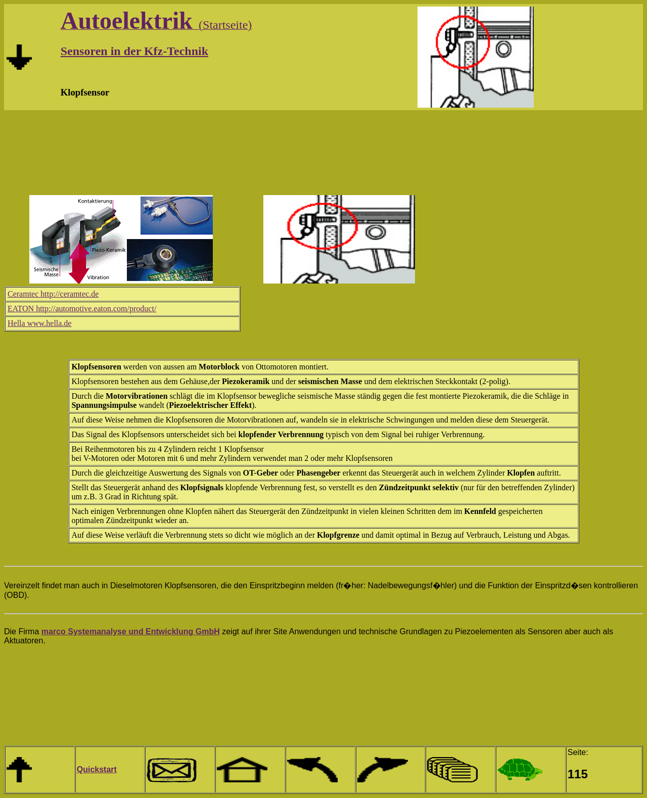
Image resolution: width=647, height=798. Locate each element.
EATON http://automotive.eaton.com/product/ (82, 308)
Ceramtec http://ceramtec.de (53, 294)
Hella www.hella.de (39, 323)
